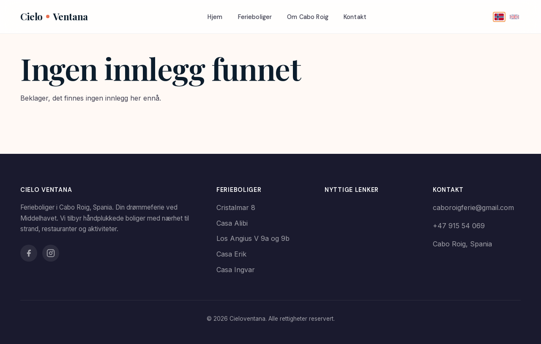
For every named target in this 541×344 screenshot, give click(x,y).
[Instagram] (50, 253)
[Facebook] (28, 253)
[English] (514, 17)
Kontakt (355, 17)
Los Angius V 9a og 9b (253, 238)
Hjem (215, 17)
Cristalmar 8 (235, 207)
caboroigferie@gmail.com (473, 207)
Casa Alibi (232, 223)
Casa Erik (231, 254)
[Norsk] (499, 17)
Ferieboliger (255, 17)
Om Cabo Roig (307, 17)
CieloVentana (54, 16)
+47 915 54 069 (459, 225)
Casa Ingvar (235, 269)
